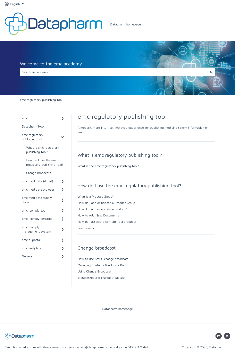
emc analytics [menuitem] (31, 248)
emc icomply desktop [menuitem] (37, 218)
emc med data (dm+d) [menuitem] (37, 181)
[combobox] (114, 72)
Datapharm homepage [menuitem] (117, 308)
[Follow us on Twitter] (227, 336)
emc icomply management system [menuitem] (36, 229)
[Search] (211, 72)
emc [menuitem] (25, 118)
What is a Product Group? (96, 196)
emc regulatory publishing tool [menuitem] (32, 137)
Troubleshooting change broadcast (101, 277)
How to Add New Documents (98, 215)
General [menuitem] (27, 256)
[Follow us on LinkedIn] (218, 336)
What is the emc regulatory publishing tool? (108, 166)
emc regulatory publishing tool (41, 99)
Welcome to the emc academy (51, 63)
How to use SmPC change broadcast (103, 259)
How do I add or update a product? (102, 209)
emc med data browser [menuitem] (38, 189)
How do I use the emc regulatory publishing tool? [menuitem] (44, 162)
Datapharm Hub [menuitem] (33, 126)
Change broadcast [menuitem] (38, 173)
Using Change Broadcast (94, 271)
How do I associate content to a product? (107, 221)
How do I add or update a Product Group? (107, 203)
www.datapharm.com (211, 24)
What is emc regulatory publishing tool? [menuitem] (42, 150)
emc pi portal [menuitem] (31, 240)
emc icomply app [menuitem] (34, 210)
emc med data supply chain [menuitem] (37, 200)
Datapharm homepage (125, 24)
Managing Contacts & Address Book (102, 265)
